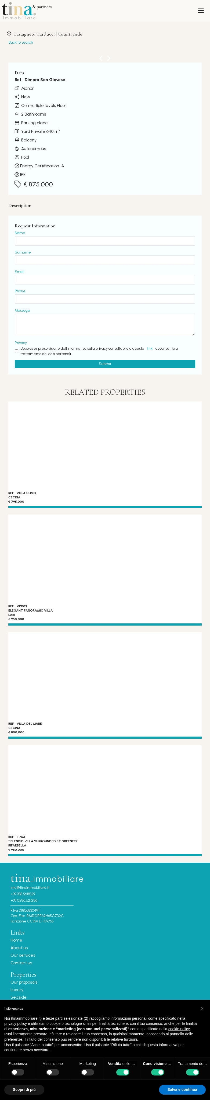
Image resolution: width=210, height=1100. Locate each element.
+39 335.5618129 (22, 894)
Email (19, 271)
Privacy (21, 343)
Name (20, 233)
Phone (20, 291)
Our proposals (23, 982)
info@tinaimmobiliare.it (29, 887)
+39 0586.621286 (23, 900)
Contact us (21, 962)
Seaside (18, 997)
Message (22, 310)
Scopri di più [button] (24, 1089)
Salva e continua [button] (182, 1089)
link (150, 348)
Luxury (16, 989)
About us (19, 947)
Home (16, 940)
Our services (22, 955)
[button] (203, 1008)
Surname (23, 252)
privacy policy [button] (15, 1023)
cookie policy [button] (179, 1029)
